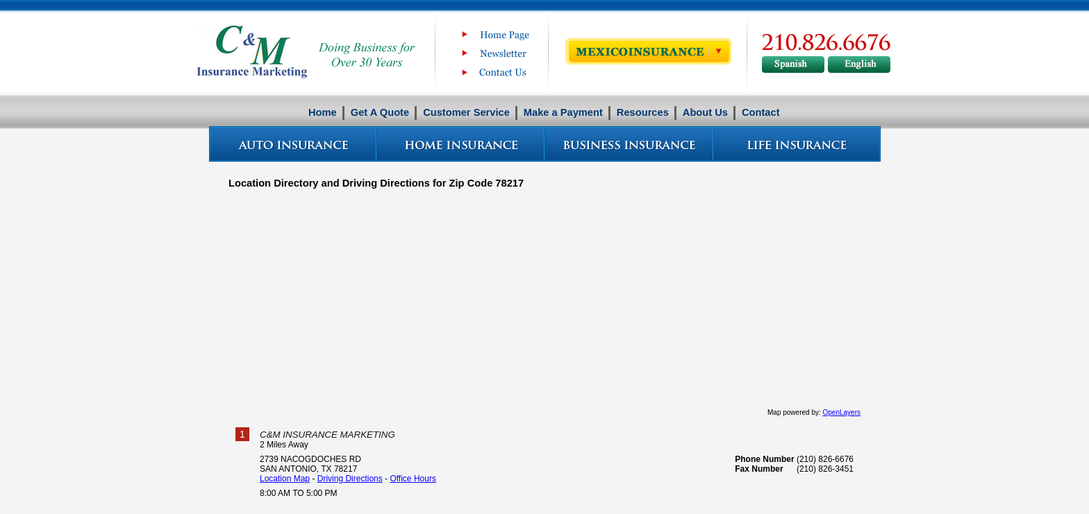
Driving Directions (350, 478)
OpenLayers (842, 412)
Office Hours (412, 478)
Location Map (285, 478)
